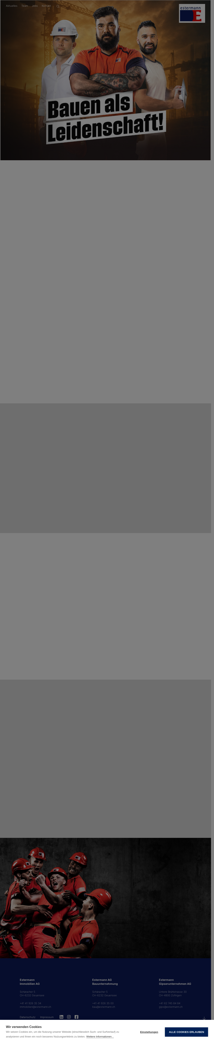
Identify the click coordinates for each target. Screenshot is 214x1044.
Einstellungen (149, 1032)
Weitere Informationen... (100, 1036)
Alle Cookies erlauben (186, 1032)
